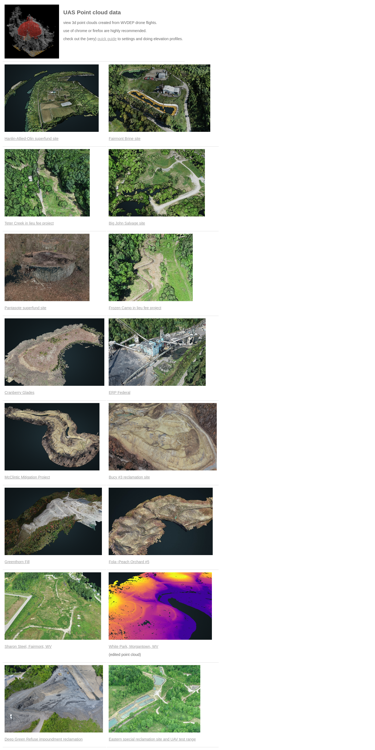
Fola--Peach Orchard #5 (129, 562)
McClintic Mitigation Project (27, 477)
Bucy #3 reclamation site (129, 477)
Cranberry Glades (20, 392)
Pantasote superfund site (25, 308)
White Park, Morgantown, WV (133, 646)
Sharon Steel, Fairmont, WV (28, 646)
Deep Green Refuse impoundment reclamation (44, 739)
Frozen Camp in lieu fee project (135, 308)
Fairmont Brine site (124, 138)
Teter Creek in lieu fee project (29, 223)
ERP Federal (119, 392)
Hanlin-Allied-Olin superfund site (32, 138)
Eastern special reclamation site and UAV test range (152, 739)
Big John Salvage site (127, 223)
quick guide (107, 39)
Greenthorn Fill (17, 562)
